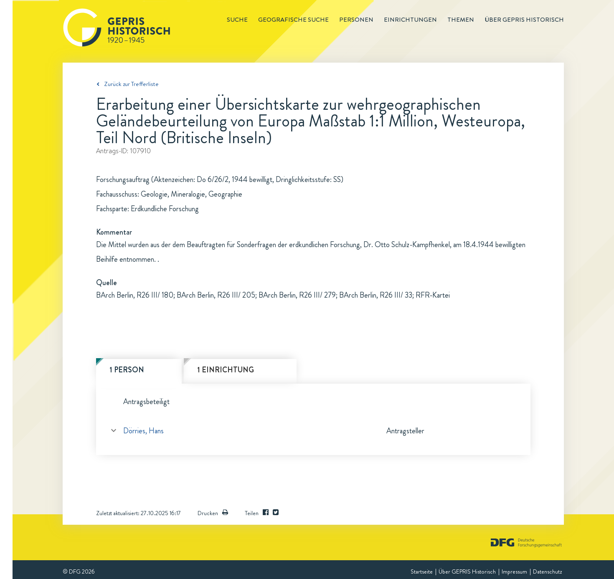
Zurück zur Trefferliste (131, 83)
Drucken (213, 513)
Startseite (422, 571)
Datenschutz (547, 571)
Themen (460, 19)
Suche (237, 19)
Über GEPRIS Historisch (467, 571)
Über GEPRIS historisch (524, 19)
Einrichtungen (410, 19)
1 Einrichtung (225, 369)
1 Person (126, 369)
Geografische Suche (293, 19)
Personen (356, 19)
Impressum (514, 571)
